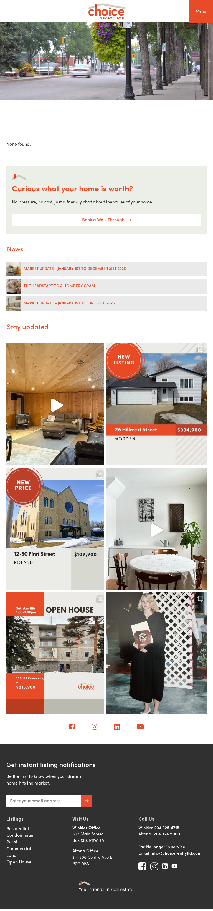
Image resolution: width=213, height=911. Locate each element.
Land (11, 855)
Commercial (18, 848)
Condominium (20, 835)
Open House (18, 861)
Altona (144, 834)
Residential (17, 828)
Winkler (145, 828)
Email (143, 853)
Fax (141, 846)
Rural (11, 841)
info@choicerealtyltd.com (176, 853)
